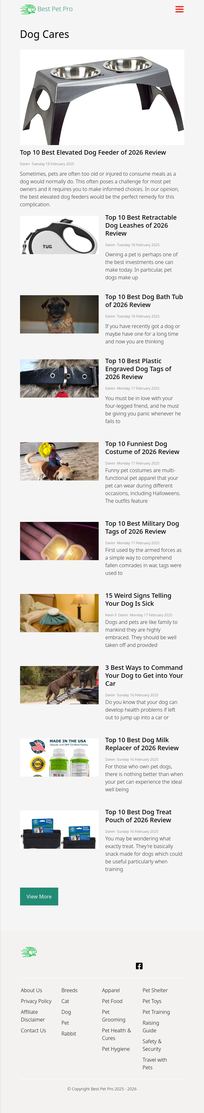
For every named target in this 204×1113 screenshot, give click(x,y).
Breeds (69, 990)
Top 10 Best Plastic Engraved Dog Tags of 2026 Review (138, 369)
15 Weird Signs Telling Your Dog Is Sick (138, 599)
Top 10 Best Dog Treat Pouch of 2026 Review (138, 816)
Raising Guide (151, 1026)
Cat (65, 1001)
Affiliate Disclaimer (33, 1015)
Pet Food (112, 1001)
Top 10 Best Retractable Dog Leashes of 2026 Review (141, 225)
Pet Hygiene (116, 1048)
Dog (66, 1011)
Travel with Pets (155, 1063)
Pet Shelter (155, 990)
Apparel (111, 990)
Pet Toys (152, 1001)
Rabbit (68, 1033)
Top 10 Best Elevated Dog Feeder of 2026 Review (93, 152)
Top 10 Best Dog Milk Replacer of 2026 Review (142, 744)
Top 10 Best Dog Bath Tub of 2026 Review (144, 301)
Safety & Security (152, 1045)
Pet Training (156, 1011)
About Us (31, 990)
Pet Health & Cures (116, 1034)
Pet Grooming (114, 1015)
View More (39, 896)
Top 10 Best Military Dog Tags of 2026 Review (142, 527)
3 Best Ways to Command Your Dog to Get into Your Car (144, 675)
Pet (65, 1022)
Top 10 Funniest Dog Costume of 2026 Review (142, 448)
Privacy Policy (36, 1001)
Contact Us (33, 1030)
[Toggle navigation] (177, 9)
